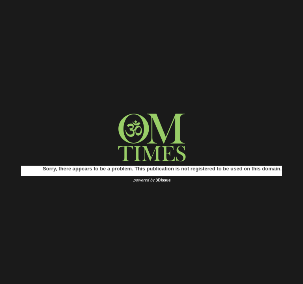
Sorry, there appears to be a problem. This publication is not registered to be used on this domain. (162, 169)
